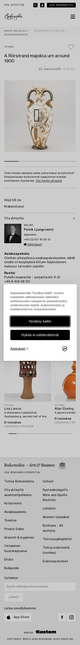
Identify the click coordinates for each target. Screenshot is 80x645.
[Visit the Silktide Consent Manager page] (65, 349)
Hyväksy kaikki (40, 321)
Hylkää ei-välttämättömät (40, 335)
